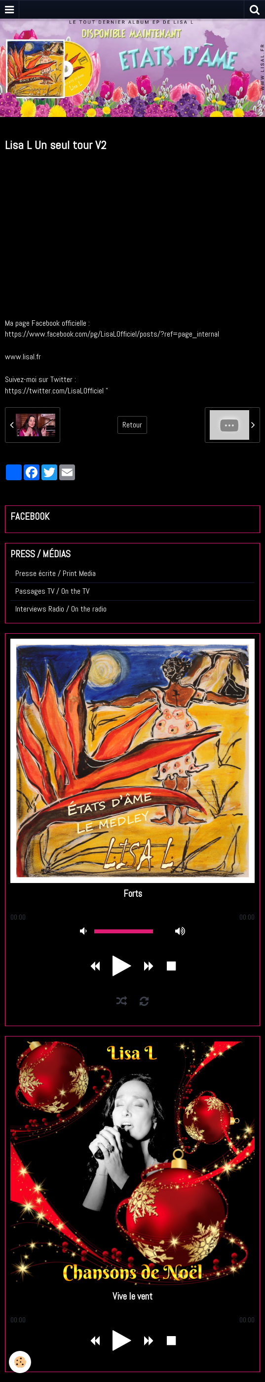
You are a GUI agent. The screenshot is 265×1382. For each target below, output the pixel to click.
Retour (132, 425)
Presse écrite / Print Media (55, 573)
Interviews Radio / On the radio (61, 609)
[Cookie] (20, 1362)
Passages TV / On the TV (52, 591)
